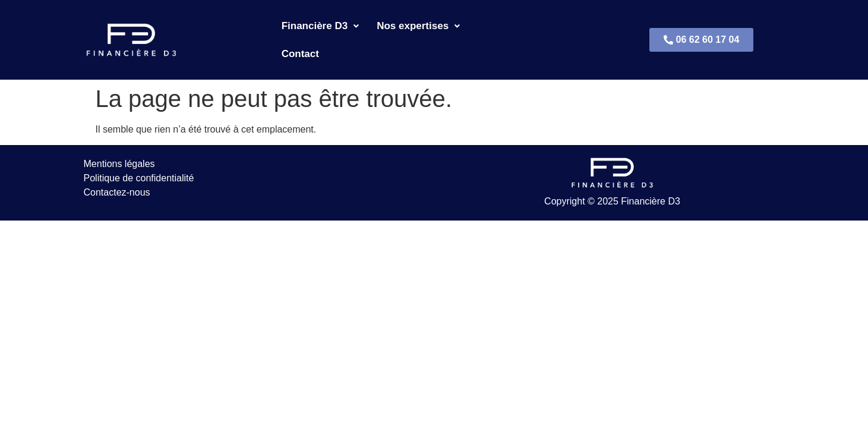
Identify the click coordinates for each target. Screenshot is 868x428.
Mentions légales (119, 142)
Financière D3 (320, 29)
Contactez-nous (117, 171)
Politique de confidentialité (139, 157)
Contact (496, 29)
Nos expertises (418, 29)
